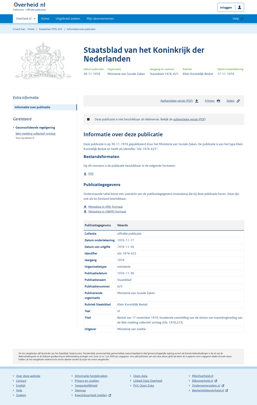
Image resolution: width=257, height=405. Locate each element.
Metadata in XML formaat (105, 206)
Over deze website (28, 376)
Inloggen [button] (226, 7)
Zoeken (21, 395)
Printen (212, 101)
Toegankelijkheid (86, 386)
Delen (233, 101)
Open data (140, 376)
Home (45, 19)
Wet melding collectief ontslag (36, 134)
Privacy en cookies (87, 381)
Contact (21, 381)
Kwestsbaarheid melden (91, 395)
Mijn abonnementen (100, 19)
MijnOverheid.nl (202, 376)
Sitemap (80, 390)
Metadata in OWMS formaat (107, 211)
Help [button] (236, 19)
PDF (91, 173)
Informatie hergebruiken (91, 376)
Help (19, 390)
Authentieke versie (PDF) (179, 101)
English (21, 386)
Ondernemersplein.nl (206, 386)
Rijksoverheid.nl (202, 381)
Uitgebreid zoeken (68, 19)
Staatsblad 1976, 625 (50, 29)
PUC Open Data (143, 386)
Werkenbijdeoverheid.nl (208, 390)
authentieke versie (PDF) (189, 119)
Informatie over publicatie (32, 107)
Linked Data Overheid (147, 381)
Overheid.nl (23, 19)
